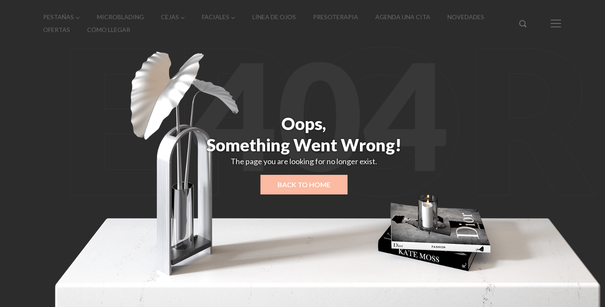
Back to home (304, 184)
